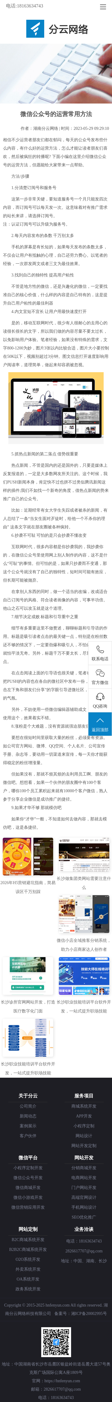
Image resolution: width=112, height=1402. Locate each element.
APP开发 (84, 1116)
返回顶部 (100, 724)
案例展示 (28, 1126)
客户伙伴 (28, 1136)
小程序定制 (83, 1126)
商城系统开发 (83, 1106)
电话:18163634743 (24, 5)
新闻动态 (28, 1116)
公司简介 (28, 1106)
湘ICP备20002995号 (89, 1313)
